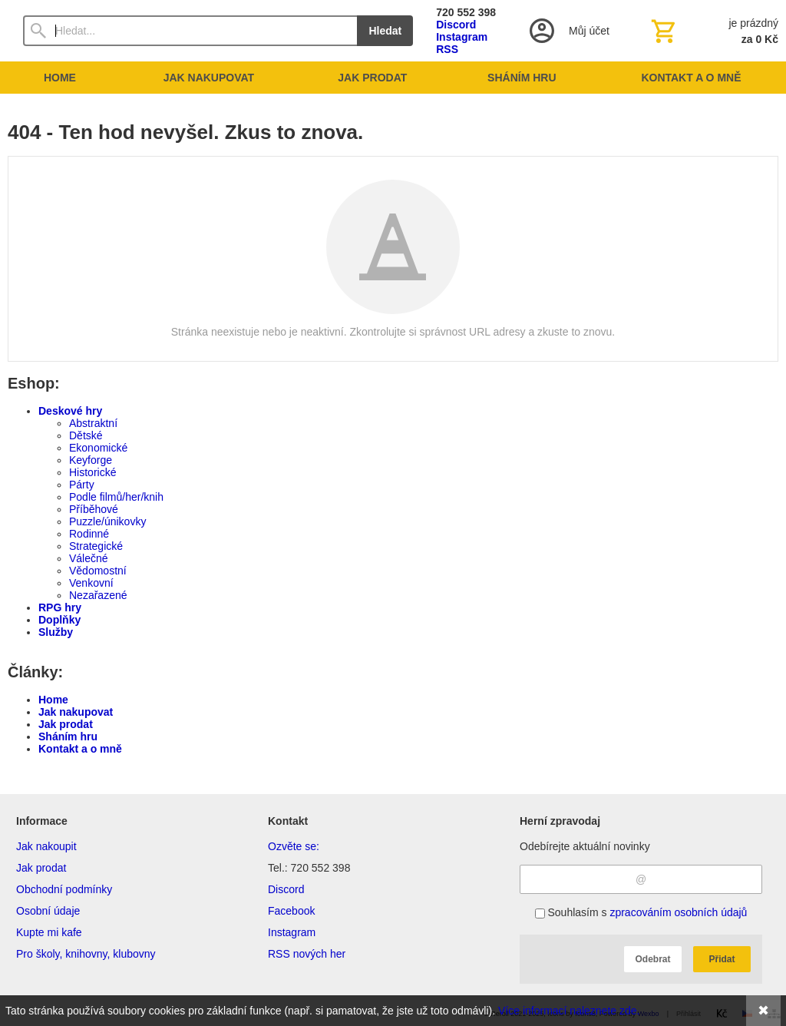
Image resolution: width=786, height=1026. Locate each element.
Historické (92, 472)
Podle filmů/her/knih (116, 497)
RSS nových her (306, 954)
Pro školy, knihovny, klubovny (86, 954)
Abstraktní (93, 423)
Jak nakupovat (75, 712)
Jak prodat (65, 724)
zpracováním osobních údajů (678, 912)
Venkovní (91, 583)
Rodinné (89, 534)
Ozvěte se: (293, 846)
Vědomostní (98, 570)
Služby (55, 632)
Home (53, 699)
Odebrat (652, 959)
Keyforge (90, 460)
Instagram (461, 37)
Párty (81, 484)
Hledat (384, 31)
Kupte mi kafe (49, 932)
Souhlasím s (641, 912)
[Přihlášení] (568, 30)
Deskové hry (70, 411)
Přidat (721, 959)
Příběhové (93, 509)
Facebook (291, 911)
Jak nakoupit (46, 846)
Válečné (88, 558)
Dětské (86, 435)
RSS (447, 49)
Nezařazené (98, 595)
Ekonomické (98, 448)
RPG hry (59, 607)
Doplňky (59, 620)
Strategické (96, 546)
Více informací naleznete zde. (568, 1010)
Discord (456, 24)
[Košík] (713, 30)
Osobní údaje (48, 911)
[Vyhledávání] (190, 30)
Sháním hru (67, 736)
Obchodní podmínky (64, 889)
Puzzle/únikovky (107, 521)
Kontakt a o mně (80, 749)
